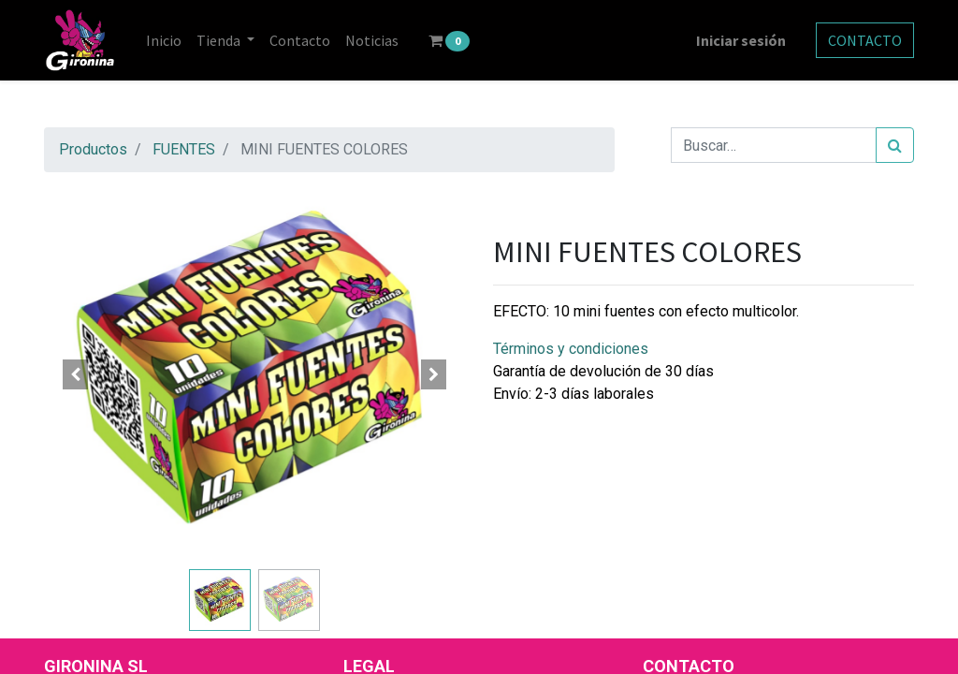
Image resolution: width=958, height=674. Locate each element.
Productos (93, 149)
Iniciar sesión (741, 40)
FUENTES (183, 149)
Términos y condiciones (570, 349)
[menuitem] (163, 40)
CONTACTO (865, 40)
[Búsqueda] (895, 145)
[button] (76, 374)
